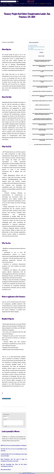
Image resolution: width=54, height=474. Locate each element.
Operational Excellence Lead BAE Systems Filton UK (42, 91)
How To (26, 3)
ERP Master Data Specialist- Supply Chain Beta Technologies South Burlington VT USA (42, 61)
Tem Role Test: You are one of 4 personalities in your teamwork (14, 450)
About (1, 5)
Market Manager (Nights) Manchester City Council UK (42, 100)
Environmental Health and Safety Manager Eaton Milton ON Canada (42, 76)
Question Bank (5, 3)
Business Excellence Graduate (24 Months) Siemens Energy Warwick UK (42, 96)
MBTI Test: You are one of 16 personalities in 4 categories (13, 445)
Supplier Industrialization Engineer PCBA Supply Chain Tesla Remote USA (42, 66)
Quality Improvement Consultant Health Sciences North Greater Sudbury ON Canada (43, 86)
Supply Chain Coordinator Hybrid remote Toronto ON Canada (43, 81)
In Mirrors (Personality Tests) (37, 49)
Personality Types (48, 3)
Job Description (22, 3)
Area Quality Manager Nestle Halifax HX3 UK (42, 144)
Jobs (38, 3)
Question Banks (33, 45)
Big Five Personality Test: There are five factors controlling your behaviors (14, 465)
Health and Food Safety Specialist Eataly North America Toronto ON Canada (42, 124)
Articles (36, 3)
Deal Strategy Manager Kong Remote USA (42, 109)
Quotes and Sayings (31, 3)
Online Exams (10, 3)
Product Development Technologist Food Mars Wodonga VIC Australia (42, 134)
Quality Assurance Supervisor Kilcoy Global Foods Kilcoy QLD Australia (42, 140)
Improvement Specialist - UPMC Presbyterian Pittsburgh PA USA (42, 71)
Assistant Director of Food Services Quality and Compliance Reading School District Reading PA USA (42, 119)
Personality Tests (42, 3)
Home (1, 3)
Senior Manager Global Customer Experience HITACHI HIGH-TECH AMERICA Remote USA (42, 114)
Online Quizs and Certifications (37, 46)
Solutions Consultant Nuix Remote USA (42, 104)
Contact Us (4, 5)
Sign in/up (11, 5)
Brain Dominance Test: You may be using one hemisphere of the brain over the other (14, 460)
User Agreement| (25, 472)
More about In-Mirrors (6, 470)
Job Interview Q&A (16, 3)
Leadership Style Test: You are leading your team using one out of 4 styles (14, 455)
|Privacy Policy (29, 472)
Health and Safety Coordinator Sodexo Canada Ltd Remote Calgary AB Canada (42, 129)
